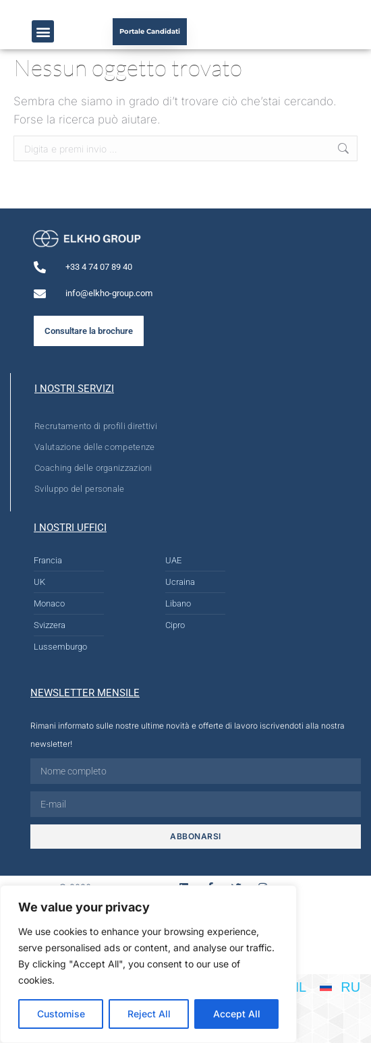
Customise (61, 1013)
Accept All (236, 1013)
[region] (148, 964)
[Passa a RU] (340, 986)
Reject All (149, 1013)
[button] (43, 31)
